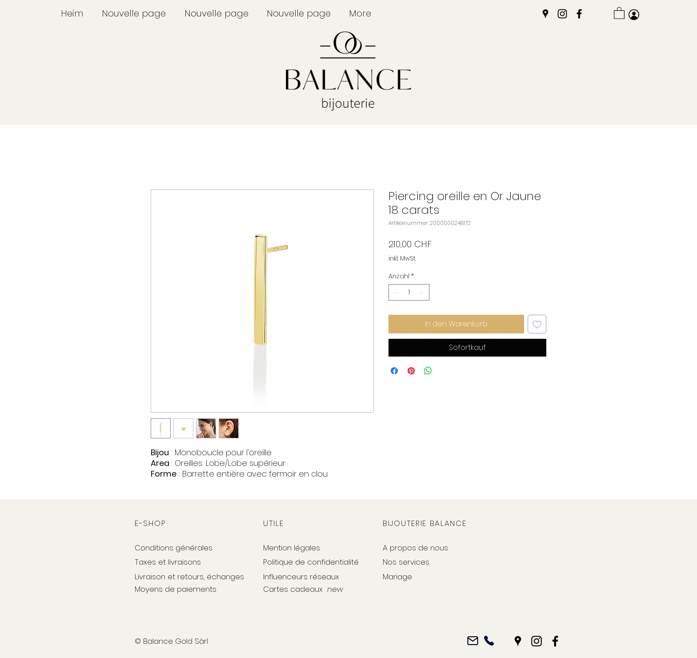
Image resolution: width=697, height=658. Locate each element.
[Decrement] (395, 292)
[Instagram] (562, 14)
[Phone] (489, 641)
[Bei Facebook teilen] (394, 370)
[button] (619, 12)
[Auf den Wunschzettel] (537, 324)
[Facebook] (579, 14)
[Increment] (422, 292)
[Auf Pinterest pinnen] (411, 370)
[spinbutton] (409, 292)
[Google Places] (545, 14)
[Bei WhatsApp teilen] (428, 370)
